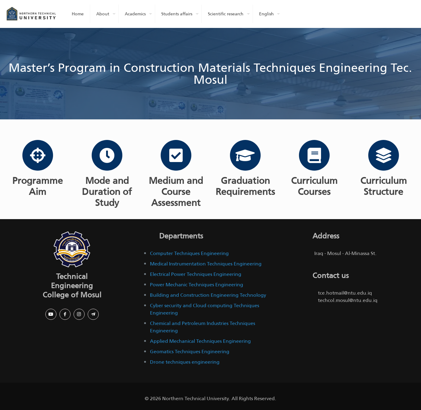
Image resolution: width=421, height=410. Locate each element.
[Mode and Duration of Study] (106, 155)
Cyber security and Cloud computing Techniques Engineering (204, 309)
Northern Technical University (195, 398)
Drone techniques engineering (185, 362)
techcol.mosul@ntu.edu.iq (347, 300)
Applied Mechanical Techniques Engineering (200, 341)
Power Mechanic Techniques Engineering (196, 284)
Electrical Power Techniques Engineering (195, 274)
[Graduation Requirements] (245, 155)
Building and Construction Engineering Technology (208, 295)
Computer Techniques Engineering (189, 253)
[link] (72, 249)
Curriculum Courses (314, 186)
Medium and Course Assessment (176, 192)
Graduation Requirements (245, 186)
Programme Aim (37, 186)
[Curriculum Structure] (383, 155)
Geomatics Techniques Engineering (189, 351)
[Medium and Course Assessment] (176, 155)
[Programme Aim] (37, 155)
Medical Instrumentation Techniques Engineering (206, 264)
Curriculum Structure (383, 186)
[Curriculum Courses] (314, 155)
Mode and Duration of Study (107, 192)
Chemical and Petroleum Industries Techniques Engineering (202, 327)
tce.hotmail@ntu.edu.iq (345, 293)
